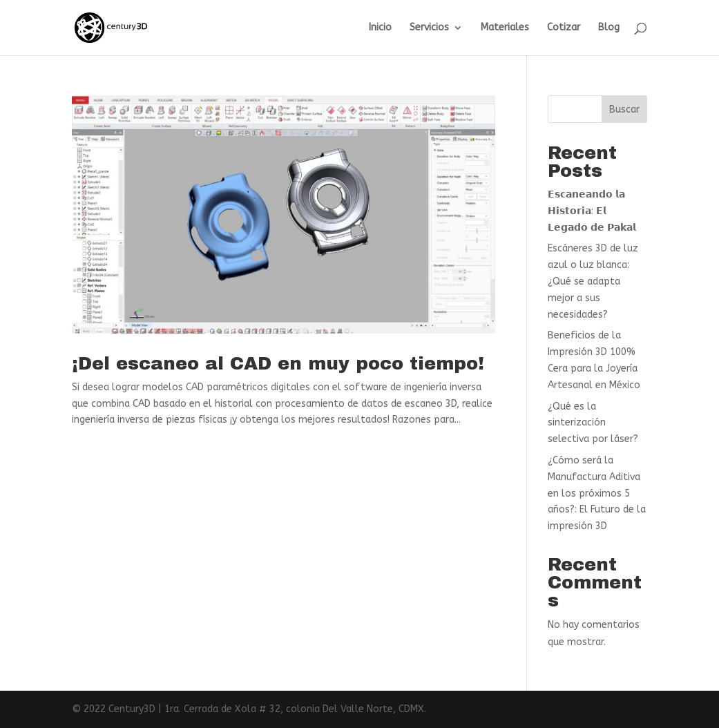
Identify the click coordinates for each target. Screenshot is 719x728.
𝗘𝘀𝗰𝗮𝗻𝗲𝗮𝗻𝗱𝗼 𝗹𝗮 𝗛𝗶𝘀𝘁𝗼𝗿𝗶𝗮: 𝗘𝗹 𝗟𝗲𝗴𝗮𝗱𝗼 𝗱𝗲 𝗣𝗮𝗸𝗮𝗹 (592, 211)
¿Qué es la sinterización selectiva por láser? (593, 423)
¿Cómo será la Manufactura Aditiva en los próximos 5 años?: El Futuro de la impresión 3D (597, 493)
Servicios (429, 28)
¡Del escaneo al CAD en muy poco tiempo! (278, 363)
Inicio (380, 28)
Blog (609, 28)
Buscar (624, 109)
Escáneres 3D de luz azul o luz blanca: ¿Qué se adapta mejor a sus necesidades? (593, 281)
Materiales (505, 28)
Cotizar (563, 28)
